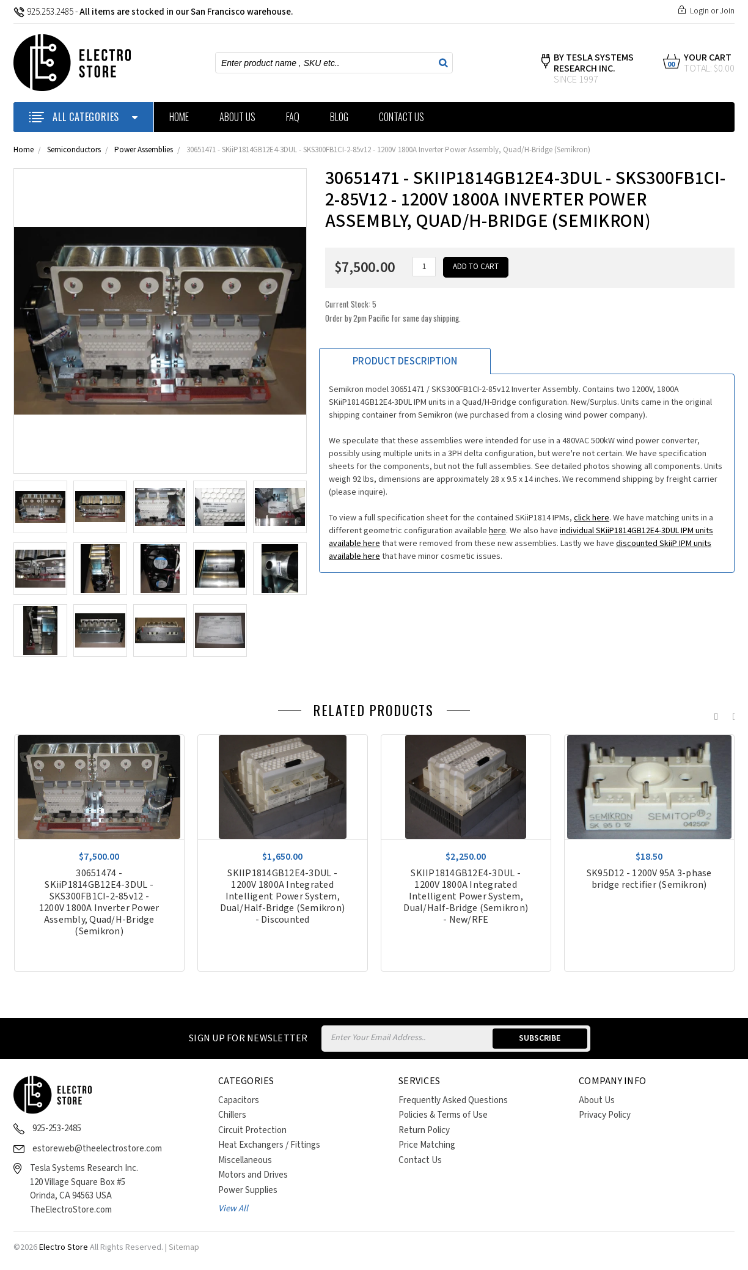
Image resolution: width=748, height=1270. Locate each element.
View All (233, 1208)
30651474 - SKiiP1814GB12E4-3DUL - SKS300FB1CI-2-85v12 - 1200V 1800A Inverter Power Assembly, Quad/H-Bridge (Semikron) (99, 902)
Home (179, 116)
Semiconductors (74, 150)
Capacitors (238, 1100)
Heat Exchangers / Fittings (269, 1145)
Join (727, 11)
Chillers (232, 1115)
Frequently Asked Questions (453, 1100)
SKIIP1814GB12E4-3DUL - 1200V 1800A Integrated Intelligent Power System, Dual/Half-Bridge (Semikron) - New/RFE (465, 896)
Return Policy (424, 1130)
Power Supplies (247, 1190)
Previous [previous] (713, 713)
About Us (237, 116)
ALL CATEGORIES (83, 116)
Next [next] (731, 713)
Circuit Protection (252, 1130)
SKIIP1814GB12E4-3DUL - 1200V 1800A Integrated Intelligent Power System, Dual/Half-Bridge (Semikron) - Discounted (282, 896)
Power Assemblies (143, 150)
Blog (339, 116)
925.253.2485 (43, 12)
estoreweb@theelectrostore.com (97, 1148)
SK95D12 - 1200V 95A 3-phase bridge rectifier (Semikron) (649, 879)
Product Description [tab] (405, 361)
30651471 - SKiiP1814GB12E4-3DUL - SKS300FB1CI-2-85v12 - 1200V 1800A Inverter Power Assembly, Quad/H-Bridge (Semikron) (388, 150)
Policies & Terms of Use (443, 1115)
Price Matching (426, 1145)
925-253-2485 (56, 1128)
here (497, 530)
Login (699, 11)
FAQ (292, 116)
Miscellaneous (245, 1160)
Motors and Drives (253, 1175)
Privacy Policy (605, 1115)
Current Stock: (393, 311)
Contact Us (401, 116)
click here (591, 517)
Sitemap (184, 1247)
